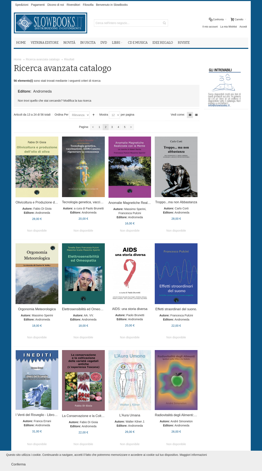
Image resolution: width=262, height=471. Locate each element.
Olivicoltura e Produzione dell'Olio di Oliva (46, 202)
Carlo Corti (182, 208)
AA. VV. (89, 315)
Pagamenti (38, 4)
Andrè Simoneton (182, 421)
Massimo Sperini (42, 315)
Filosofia (88, 4)
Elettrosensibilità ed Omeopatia (84, 309)
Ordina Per (62, 114)
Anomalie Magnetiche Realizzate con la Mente (142, 202)
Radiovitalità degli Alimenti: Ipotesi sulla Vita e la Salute (195, 415)
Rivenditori (73, 4)
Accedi (243, 26)
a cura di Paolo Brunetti (89, 208)
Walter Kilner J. (135, 421)
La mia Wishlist (228, 26)
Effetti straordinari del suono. (176, 309)
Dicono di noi (55, 4)
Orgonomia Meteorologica (37, 309)
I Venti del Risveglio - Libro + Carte (41, 415)
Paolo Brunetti (135, 315)
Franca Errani (42, 421)
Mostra (103, 114)
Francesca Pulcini (181, 315)
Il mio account (210, 26)
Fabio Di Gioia (42, 208)
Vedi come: (178, 114)
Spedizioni (21, 4)
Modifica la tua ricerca (77, 100)
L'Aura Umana (129, 415)
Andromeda (42, 212)
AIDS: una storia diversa (130, 309)
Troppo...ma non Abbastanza (176, 202)
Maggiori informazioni (193, 454)
